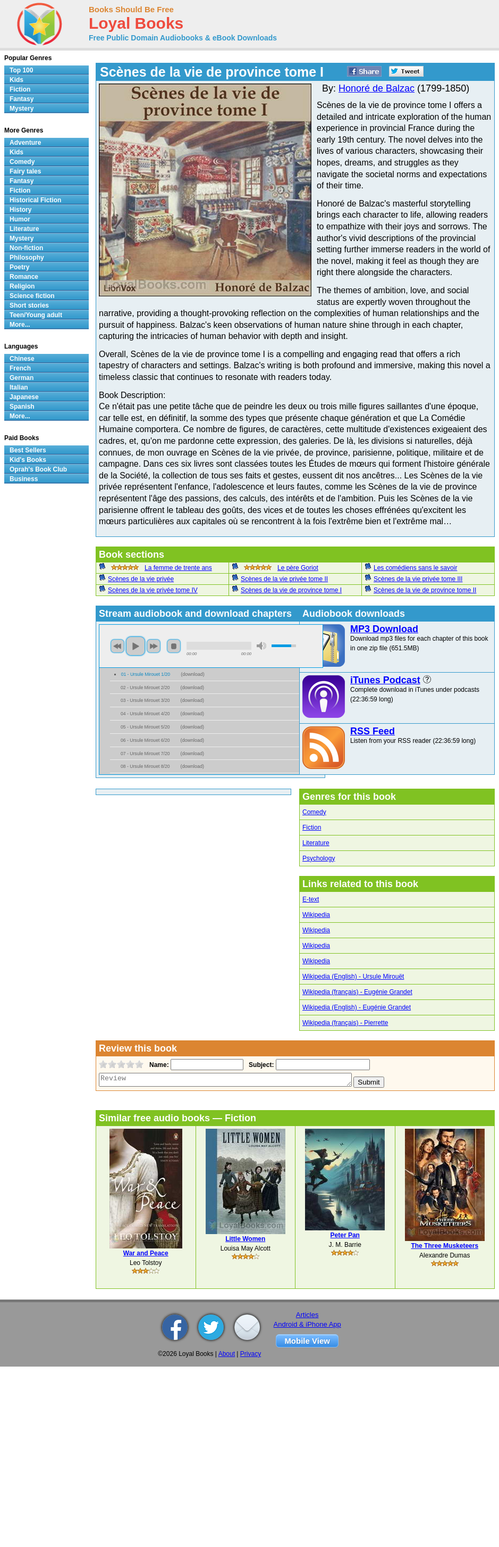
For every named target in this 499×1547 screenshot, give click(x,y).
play (135, 646)
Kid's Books (28, 460)
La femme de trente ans (178, 568)
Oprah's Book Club (38, 469)
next (153, 646)
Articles (307, 1315)
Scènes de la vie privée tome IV (153, 590)
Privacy (250, 1354)
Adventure (25, 142)
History (20, 209)
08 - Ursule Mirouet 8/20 (145, 766)
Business (24, 479)
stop (173, 646)
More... (20, 324)
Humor (20, 219)
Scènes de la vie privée (141, 579)
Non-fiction (26, 248)
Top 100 (21, 70)
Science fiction (32, 296)
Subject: (260, 1065)
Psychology (318, 858)
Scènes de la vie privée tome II (284, 579)
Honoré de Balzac (377, 88)
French (20, 368)
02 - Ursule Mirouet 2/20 (145, 687)
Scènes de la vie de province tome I (291, 590)
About (226, 1354)
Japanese (24, 397)
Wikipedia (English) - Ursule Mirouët (353, 976)
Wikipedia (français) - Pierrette (345, 1023)
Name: (158, 1065)
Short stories (29, 305)
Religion (22, 286)
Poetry (19, 267)
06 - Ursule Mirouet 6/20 (145, 740)
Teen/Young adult (36, 315)
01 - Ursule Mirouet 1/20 (146, 674)
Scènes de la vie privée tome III (418, 579)
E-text (310, 899)
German (21, 378)
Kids (16, 80)
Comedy (314, 812)
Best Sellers (28, 450)
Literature (315, 843)
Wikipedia (316, 915)
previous (117, 646)
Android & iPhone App (307, 1324)
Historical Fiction (35, 200)
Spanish (22, 406)
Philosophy (27, 257)
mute (261, 646)
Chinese (22, 358)
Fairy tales (25, 171)
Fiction (311, 827)
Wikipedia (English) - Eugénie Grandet (356, 1007)
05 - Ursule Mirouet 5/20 (145, 727)
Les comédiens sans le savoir (415, 568)
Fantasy (21, 99)
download (192, 674)
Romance (24, 276)
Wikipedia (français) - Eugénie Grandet (357, 992)
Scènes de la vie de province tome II (425, 590)
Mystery (21, 108)
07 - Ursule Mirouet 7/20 (145, 753)
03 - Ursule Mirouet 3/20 (145, 700)
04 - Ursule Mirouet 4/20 (145, 713)
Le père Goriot (297, 568)
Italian (19, 387)
